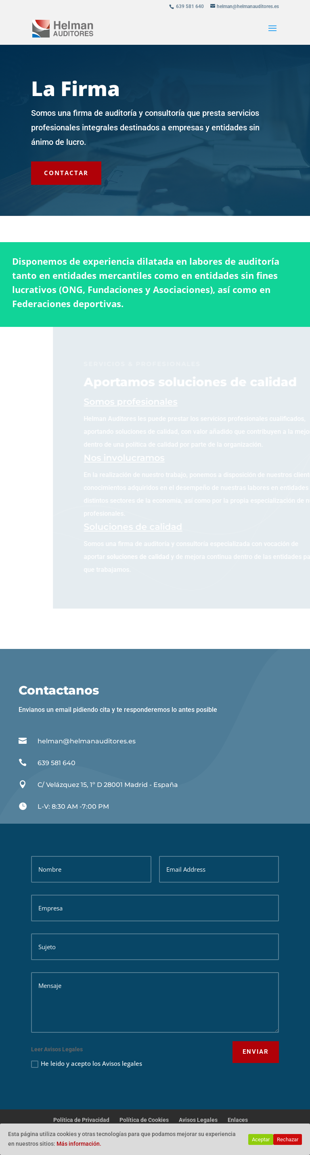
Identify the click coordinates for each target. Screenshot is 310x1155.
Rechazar (287, 1139)
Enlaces (238, 1120)
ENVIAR (256, 1051)
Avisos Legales (198, 1120)
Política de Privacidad (81, 1120)
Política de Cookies (144, 1120)
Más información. (79, 1143)
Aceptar (261, 1139)
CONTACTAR (66, 173)
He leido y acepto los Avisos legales (86, 1063)
